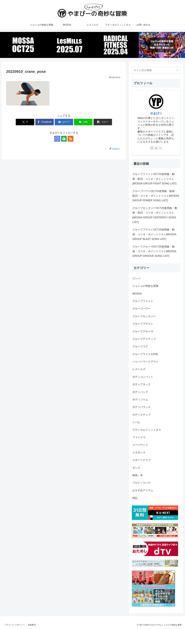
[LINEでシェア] (83, 122)
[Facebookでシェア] (44, 122)
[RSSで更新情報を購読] (70, 139)
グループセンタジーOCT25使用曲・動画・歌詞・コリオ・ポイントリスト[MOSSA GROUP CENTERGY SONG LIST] (154, 215)
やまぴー (156, 113)
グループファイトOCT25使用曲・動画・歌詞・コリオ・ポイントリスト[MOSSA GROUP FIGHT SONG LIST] (154, 179)
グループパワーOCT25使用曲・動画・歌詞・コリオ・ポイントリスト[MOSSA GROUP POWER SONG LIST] (155, 196)
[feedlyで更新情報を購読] (64, 139)
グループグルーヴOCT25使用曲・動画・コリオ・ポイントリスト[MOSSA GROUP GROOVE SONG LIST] (154, 251)
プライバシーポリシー (14, 625)
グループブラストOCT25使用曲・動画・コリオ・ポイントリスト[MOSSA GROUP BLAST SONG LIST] (154, 234)
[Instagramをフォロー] (57, 139)
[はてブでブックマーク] (64, 122)
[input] (156, 70)
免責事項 (32, 625)
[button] (103, 122)
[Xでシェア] (25, 122)
